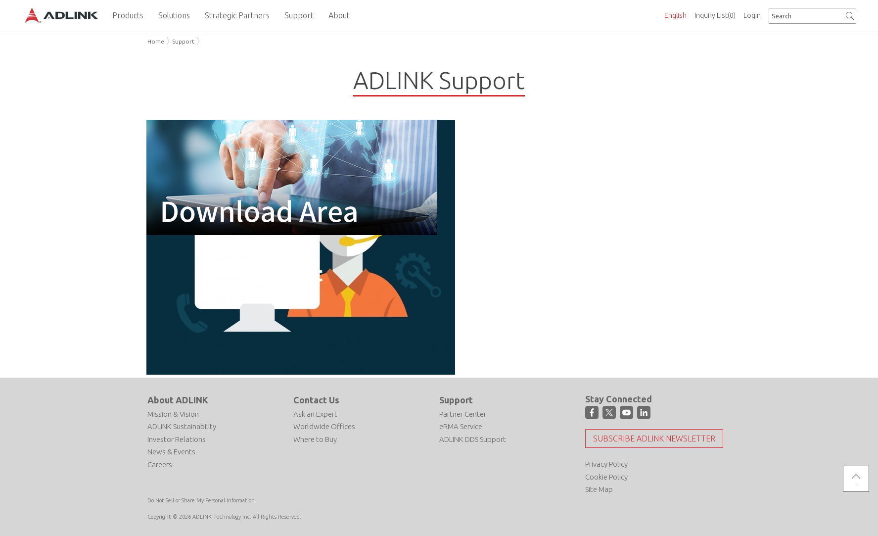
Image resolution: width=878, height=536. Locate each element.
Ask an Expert (315, 414)
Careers (159, 464)
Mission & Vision (173, 414)
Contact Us (316, 400)
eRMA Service (460, 426)
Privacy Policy (606, 464)
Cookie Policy (606, 477)
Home (155, 41)
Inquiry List (715, 15)
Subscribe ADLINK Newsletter (654, 438)
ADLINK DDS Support (472, 439)
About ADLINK (177, 400)
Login (752, 15)
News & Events (171, 451)
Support (183, 41)
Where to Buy (315, 439)
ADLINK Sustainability (181, 426)
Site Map (599, 489)
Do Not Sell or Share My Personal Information (201, 500)
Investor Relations (176, 439)
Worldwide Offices (324, 426)
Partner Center (462, 414)
